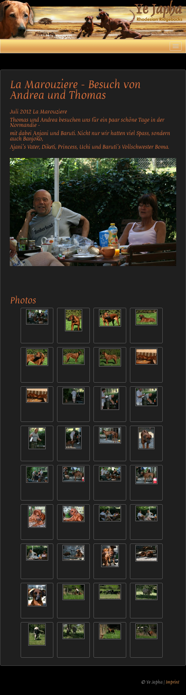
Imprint (172, 682)
